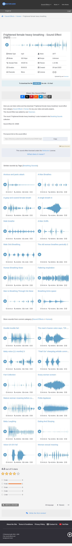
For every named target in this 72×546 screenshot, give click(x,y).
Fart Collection (9, 401)
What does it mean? (36, 154)
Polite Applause (44, 424)
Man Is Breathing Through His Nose (18, 291)
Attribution (45, 150)
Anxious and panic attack (13, 174)
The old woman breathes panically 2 (53, 244)
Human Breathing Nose (13, 268)
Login (69, 11)
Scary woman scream (47, 401)
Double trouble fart (11, 354)
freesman (66, 76)
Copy (54, 138)
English (7, 11)
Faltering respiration (46, 268)
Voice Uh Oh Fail (10, 471)
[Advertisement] (36, 324)
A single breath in (45, 198)
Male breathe (8, 221)
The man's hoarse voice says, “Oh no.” (54, 354)
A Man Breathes (44, 174)
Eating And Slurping (46, 447)
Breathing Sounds (56, 116)
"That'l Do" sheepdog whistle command (54, 378)
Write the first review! (36, 539)
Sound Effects (17, 109)
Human (26, 109)
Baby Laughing (9, 447)
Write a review (10, 531)
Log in (36, 83)
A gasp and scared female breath (17, 198)
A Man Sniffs (43, 221)
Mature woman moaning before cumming (20, 424)
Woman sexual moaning (48, 471)
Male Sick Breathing (11, 244)
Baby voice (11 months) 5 (14, 378)
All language (49, 531)
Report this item (65, 146)
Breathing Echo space (47, 291)
